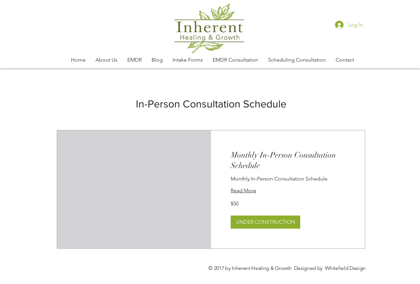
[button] (265, 222)
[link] (288, 160)
